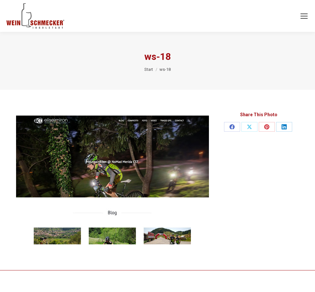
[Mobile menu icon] (304, 16)
